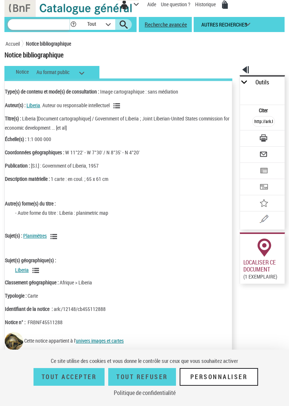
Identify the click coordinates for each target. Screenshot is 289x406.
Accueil (13, 43)
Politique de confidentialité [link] (145, 393)
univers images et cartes (100, 340)
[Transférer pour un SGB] (263, 187)
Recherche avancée (166, 24)
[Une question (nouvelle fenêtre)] (263, 220)
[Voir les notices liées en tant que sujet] (54, 236)
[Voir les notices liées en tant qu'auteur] (117, 105)
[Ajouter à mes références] (263, 204)
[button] (73, 24)
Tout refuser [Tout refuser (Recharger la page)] (142, 377)
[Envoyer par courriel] (263, 155)
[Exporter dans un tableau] (263, 171)
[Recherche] (39, 24)
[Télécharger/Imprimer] (263, 139)
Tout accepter (69, 377)
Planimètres (35, 235)
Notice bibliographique (48, 43)
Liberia (33, 105)
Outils (262, 82)
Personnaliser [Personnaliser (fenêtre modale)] (219, 377)
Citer (264, 110)
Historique (206, 4)
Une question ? (175, 4)
